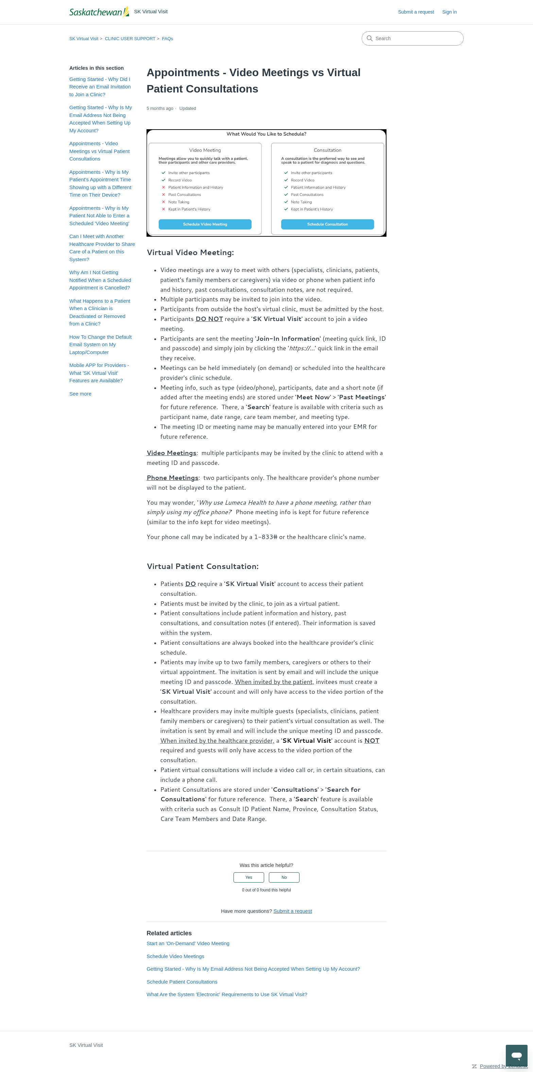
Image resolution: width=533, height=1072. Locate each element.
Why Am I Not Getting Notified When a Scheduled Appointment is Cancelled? (100, 279)
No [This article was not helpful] (284, 877)
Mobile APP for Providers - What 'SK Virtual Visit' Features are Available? (99, 372)
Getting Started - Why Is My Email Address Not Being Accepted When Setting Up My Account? (100, 118)
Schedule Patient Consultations (182, 982)
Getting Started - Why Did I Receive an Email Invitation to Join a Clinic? (100, 86)
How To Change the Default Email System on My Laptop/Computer (100, 344)
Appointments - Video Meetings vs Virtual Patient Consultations (99, 151)
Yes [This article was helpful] (248, 877)
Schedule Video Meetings (175, 956)
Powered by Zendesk (504, 1066)
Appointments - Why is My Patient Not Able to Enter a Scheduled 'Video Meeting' (99, 215)
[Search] (412, 38)
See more (80, 394)
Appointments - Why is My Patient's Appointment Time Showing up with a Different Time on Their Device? (100, 183)
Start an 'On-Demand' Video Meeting (188, 943)
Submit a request (416, 12)
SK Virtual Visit (84, 38)
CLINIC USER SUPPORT (130, 38)
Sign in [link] (449, 12)
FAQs (167, 38)
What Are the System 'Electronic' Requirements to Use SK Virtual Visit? (227, 994)
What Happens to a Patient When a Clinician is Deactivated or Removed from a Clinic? (99, 312)
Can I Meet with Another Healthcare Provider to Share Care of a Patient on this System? (102, 247)
